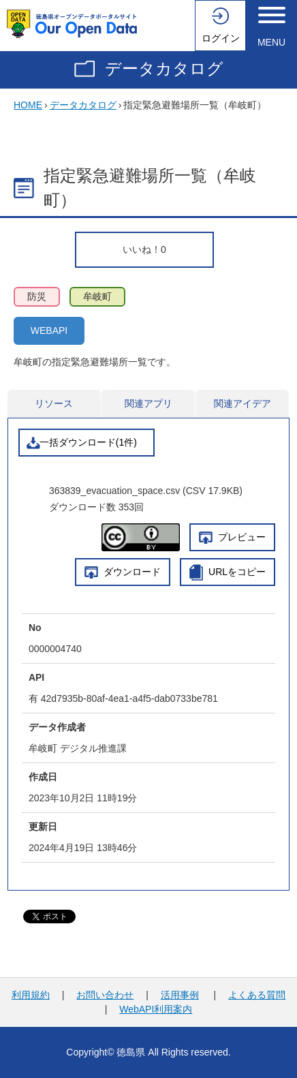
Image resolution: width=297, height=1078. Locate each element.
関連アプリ (148, 403)
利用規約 (31, 994)
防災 (36, 296)
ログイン (221, 38)
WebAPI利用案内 (155, 1009)
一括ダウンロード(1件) (88, 442)
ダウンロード (132, 571)
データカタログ (164, 68)
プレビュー (242, 537)
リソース (54, 403)
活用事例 (180, 994)
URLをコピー (237, 571)
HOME (28, 104)
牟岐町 (97, 296)
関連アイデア (242, 403)
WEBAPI (49, 330)
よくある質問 (256, 994)
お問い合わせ (105, 994)
